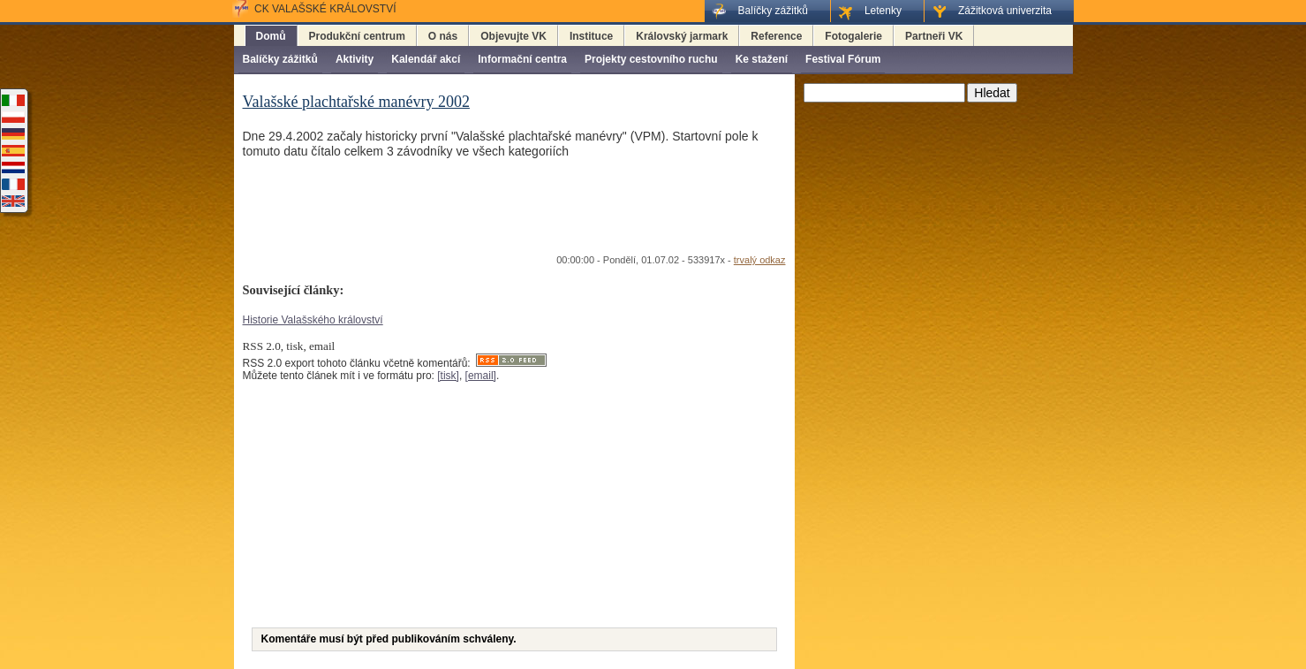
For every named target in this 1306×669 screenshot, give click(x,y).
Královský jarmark (682, 36)
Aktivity (355, 59)
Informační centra (522, 59)
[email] (480, 375)
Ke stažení (762, 59)
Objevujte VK (513, 36)
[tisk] (448, 375)
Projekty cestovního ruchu (651, 59)
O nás (442, 36)
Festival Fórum (842, 59)
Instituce (591, 36)
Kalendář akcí (425, 59)
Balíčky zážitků (280, 59)
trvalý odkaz (760, 260)
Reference (776, 36)
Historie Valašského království (313, 320)
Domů (271, 36)
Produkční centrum (357, 36)
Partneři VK (934, 36)
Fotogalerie (853, 36)
